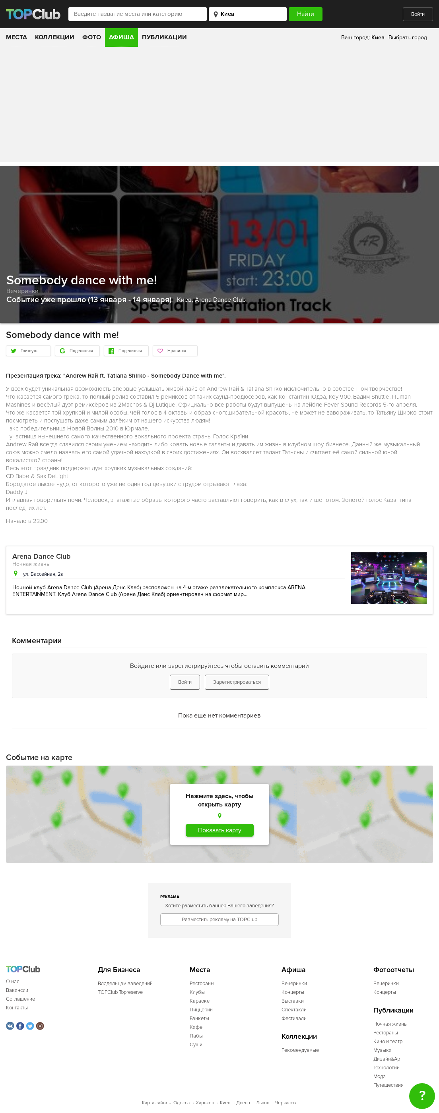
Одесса (181, 1103)
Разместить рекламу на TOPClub (219, 919)
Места (16, 37)
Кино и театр (387, 1041)
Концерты (293, 992)
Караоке (200, 1001)
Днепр (243, 1103)
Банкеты (199, 1018)
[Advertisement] (219, 106)
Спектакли (294, 1010)
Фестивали (294, 1018)
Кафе (196, 1027)
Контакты (17, 1008)
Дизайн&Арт (387, 1059)
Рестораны (202, 983)
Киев (225, 1103)
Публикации (164, 37)
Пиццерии (201, 1010)
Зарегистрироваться (237, 682)
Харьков (205, 1103)
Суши (196, 1045)
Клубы (197, 992)
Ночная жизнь (30, 564)
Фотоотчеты (393, 970)
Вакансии (17, 990)
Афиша (121, 37)
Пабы (196, 1036)
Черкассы (285, 1103)
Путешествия (388, 1085)
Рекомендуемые (300, 1050)
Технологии (386, 1068)
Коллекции (54, 37)
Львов (262, 1103)
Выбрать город (407, 37)
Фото (91, 37)
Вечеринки (22, 291)
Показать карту (219, 830)
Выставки (293, 1001)
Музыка (382, 1050)
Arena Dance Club (220, 300)
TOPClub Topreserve (120, 992)
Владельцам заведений (125, 983)
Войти (418, 14)
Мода (379, 1076)
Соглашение (20, 999)
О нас (12, 981)
